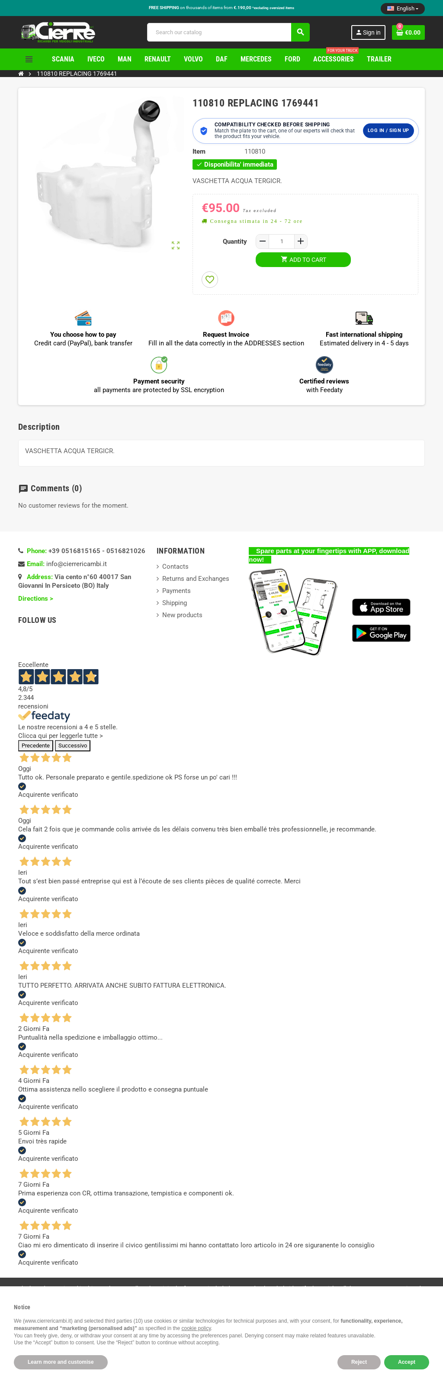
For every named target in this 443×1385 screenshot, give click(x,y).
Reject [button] (359, 1362)
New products (182, 615)
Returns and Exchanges (195, 579)
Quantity (235, 241)
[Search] (228, 32)
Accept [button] (406, 1362)
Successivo (72, 745)
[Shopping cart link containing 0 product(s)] (408, 32)
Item (199, 151)
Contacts (175, 566)
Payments (176, 591)
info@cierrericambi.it (76, 564)
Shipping (174, 603)
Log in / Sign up (388, 130)
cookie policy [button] (196, 1328)
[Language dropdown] (403, 8)
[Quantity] (282, 241)
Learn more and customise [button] (61, 1362)
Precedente (36, 745)
